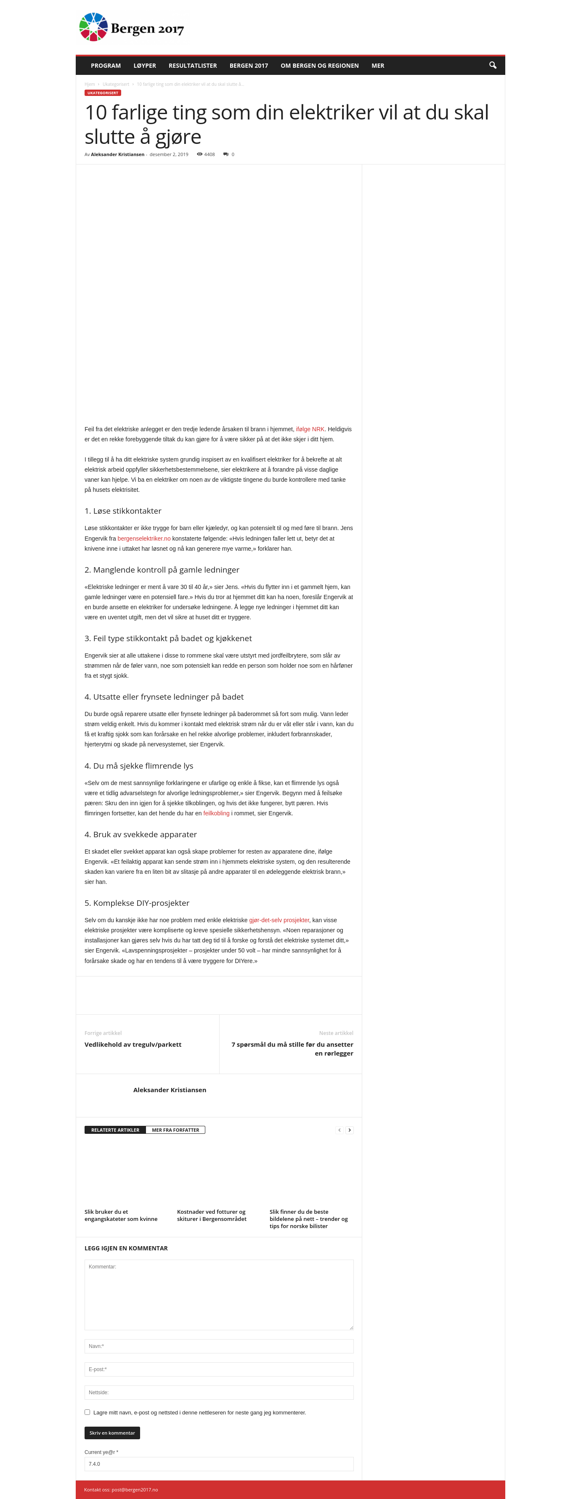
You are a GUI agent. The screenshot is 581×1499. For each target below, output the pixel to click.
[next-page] (349, 1130)
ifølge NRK (310, 429)
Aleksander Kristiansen (117, 154)
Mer (377, 65)
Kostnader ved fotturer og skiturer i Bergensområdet (212, 1215)
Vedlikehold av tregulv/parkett (133, 1044)
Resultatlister (193, 65)
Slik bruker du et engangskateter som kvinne (121, 1215)
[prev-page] (339, 1130)
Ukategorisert (116, 84)
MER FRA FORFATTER (175, 1130)
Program (106, 65)
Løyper (144, 65)
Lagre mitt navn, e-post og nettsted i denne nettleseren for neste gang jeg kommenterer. (199, 1412)
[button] (492, 65)
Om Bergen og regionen (320, 65)
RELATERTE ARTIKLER (115, 1130)
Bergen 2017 (249, 65)
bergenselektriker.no (144, 538)
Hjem (90, 84)
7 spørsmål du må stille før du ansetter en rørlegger (292, 1048)
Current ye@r (101, 1452)
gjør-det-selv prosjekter (279, 920)
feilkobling (217, 813)
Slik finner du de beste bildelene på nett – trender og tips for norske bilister (309, 1219)
